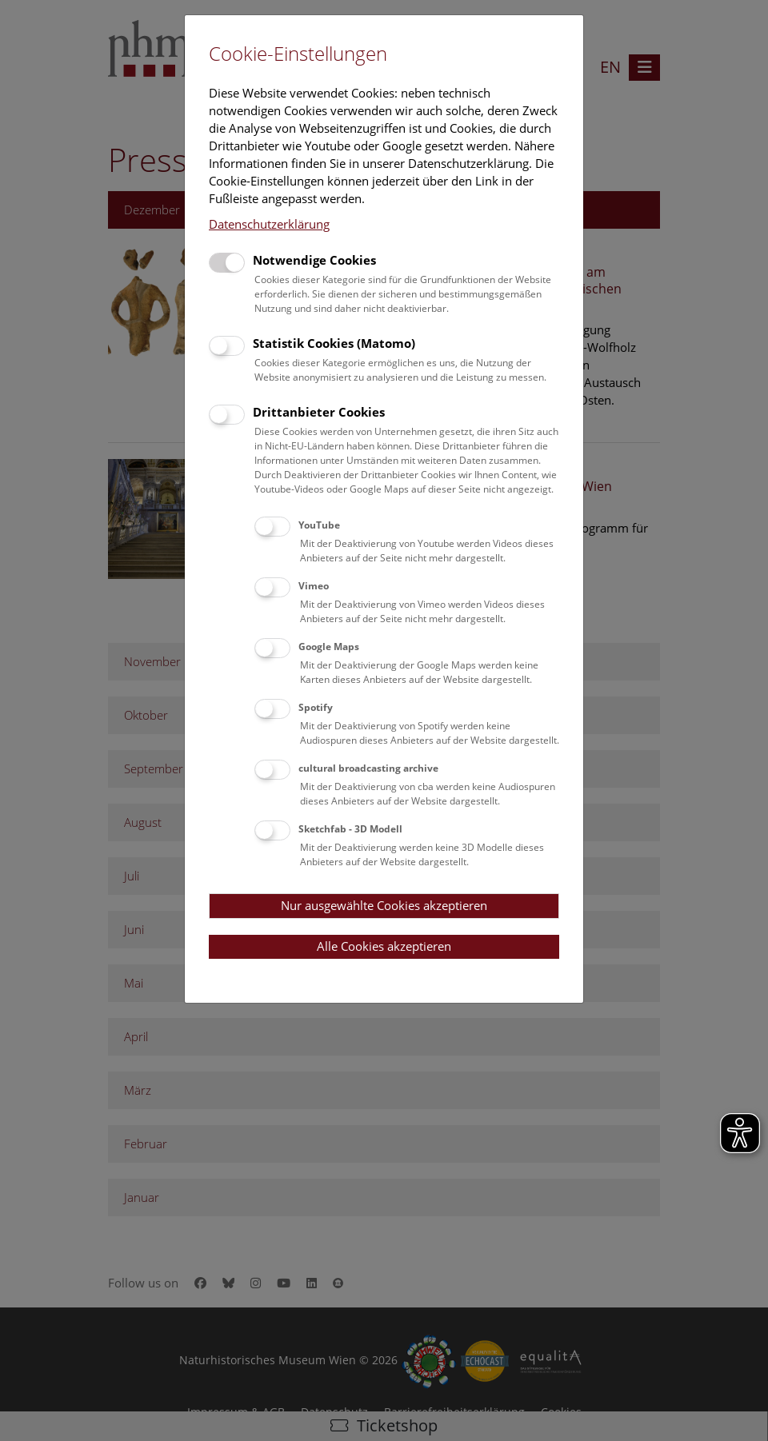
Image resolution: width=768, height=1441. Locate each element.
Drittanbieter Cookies (319, 412)
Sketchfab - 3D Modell (350, 829)
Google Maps (328, 646)
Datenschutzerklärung (269, 224)
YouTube (319, 525)
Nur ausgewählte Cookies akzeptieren (384, 905)
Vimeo (313, 586)
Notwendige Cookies (314, 260)
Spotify (315, 707)
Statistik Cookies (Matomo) (334, 343)
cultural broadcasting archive (368, 768)
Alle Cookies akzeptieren (384, 946)
